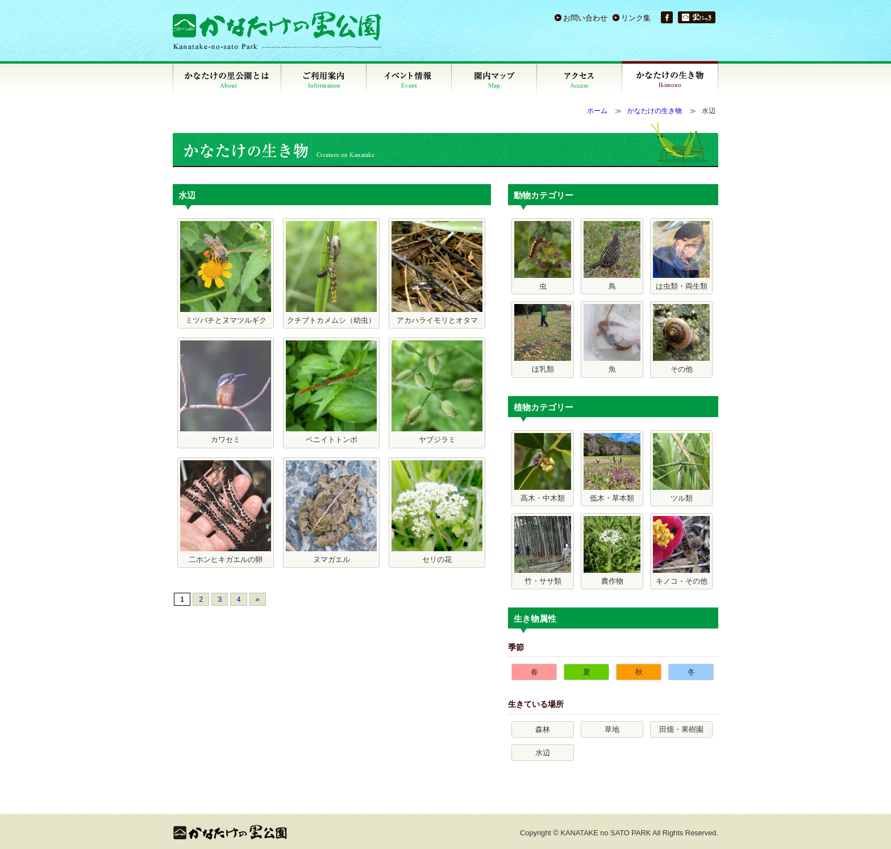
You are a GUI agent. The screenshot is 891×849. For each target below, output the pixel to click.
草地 (612, 729)
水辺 (542, 752)
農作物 (612, 550)
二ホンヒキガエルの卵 (225, 512)
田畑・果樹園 (681, 729)
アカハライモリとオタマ (437, 272)
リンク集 (636, 18)
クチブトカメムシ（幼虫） (331, 272)
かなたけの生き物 (654, 110)
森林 (542, 729)
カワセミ (225, 392)
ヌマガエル (331, 512)
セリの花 (437, 512)
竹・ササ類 (542, 550)
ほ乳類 (542, 338)
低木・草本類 (612, 467)
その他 (681, 338)
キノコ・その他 (681, 550)
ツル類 (681, 467)
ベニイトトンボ (331, 392)
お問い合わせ (585, 18)
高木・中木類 (542, 467)
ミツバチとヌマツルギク (225, 272)
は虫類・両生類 (681, 255)
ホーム (597, 110)
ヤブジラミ (437, 392)
